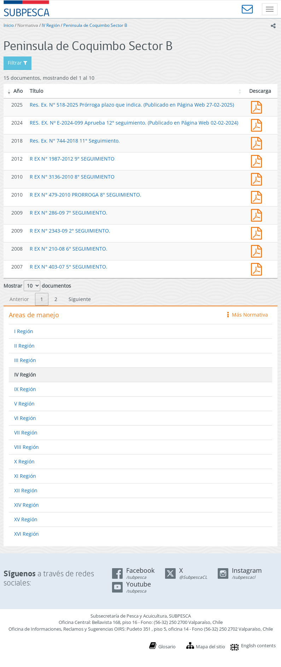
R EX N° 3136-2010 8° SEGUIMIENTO (72, 176)
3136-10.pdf (258, 178)
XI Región (25, 476)
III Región (25, 360)
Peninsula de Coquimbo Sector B (95, 25)
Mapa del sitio (210, 646)
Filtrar (17, 62)
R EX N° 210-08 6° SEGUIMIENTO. (68, 248)
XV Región (25, 519)
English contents (258, 645)
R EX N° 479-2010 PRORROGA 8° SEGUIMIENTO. (85, 194)
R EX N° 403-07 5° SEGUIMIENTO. (68, 266)
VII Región (25, 432)
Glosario (167, 646)
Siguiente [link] (80, 299)
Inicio (9, 25)
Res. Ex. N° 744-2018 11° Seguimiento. (75, 140)
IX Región (25, 389)
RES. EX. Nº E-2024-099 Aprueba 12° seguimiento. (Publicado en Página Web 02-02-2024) (134, 122)
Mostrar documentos (37, 285)
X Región (24, 461)
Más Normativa (247, 314)
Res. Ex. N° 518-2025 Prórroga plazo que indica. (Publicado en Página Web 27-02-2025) (132, 104)
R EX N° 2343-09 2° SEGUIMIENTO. (70, 230)
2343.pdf (258, 232)
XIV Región (26, 504)
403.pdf (258, 268)
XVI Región (26, 533)
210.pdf (258, 250)
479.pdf (258, 196)
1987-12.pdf (258, 160)
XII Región (25, 490)
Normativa (27, 25)
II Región (24, 345)
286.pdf (258, 214)
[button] (9, 91)
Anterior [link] (19, 299)
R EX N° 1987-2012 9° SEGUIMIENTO (72, 158)
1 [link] (41, 299)
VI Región (25, 418)
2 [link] (55, 299)
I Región (23, 331)
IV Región (51, 25)
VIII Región (26, 447)
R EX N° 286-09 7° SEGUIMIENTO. (68, 212)
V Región (24, 403)
